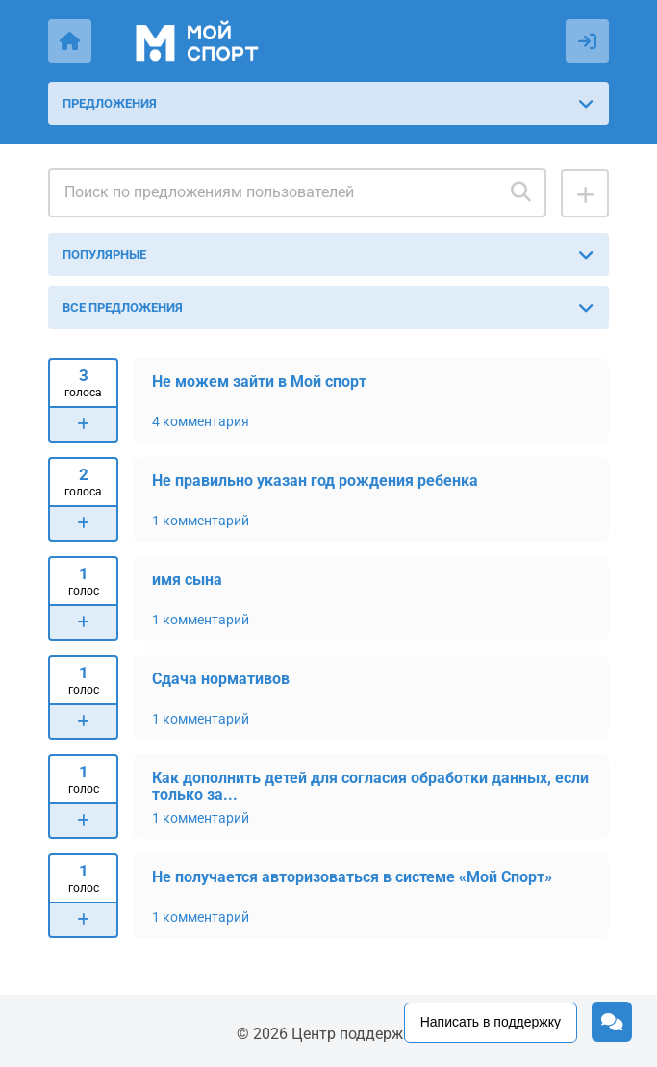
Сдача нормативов (221, 679)
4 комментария (200, 421)
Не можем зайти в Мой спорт (259, 381)
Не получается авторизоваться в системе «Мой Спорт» (352, 877)
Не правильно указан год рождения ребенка (315, 480)
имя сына (187, 580)
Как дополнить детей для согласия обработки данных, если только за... (370, 785)
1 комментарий (200, 520)
